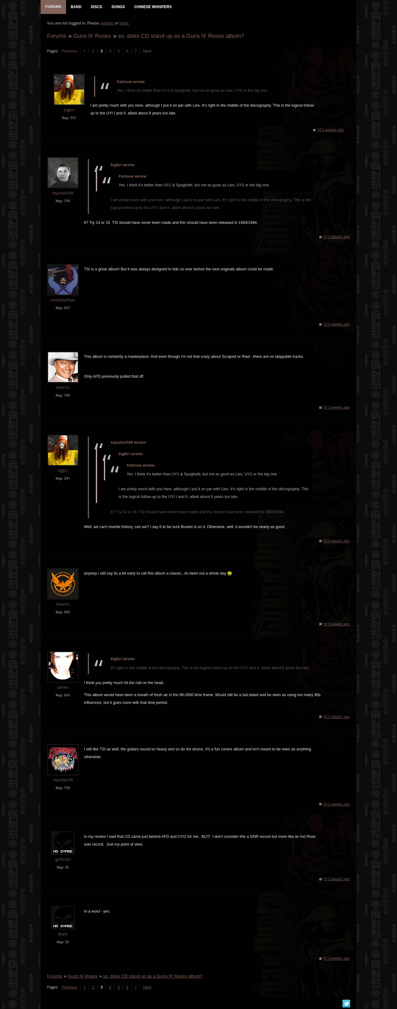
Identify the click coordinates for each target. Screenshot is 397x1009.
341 (73, 118)
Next (147, 51)
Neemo (62, 604)
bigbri (69, 110)
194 (67, 201)
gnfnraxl (62, 859)
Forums (56, 36)
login (123, 23)
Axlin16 (62, 388)
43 (67, 867)
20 (67, 942)
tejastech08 (62, 193)
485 (67, 612)
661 (67, 308)
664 (67, 695)
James (62, 687)
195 (67, 788)
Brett (62, 934)
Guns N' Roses (92, 36)
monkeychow (63, 300)
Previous (69, 51)
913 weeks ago (331, 130)
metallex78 (63, 780)
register (107, 23)
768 (67, 395)
